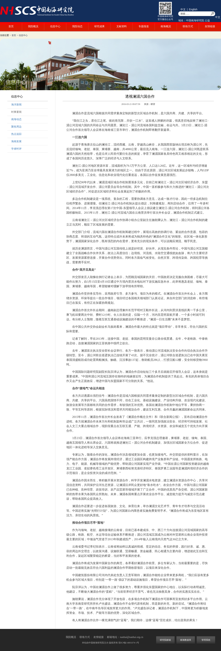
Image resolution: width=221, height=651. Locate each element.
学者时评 (16, 148)
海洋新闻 (16, 104)
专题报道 (143, 26)
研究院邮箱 (165, 640)
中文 (183, 9)
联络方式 (188, 26)
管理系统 (205, 640)
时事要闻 (16, 112)
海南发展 (16, 141)
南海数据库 (185, 640)
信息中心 (55, 26)
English (193, 9)
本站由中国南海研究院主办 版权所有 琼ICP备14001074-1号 (110, 642)
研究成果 (99, 26)
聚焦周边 (16, 126)
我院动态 (77, 26)
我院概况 (33, 26)
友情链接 (210, 26)
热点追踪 (16, 134)
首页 (11, 26)
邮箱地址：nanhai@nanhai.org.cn (125, 637)
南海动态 (16, 119)
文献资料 (121, 26)
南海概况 (166, 26)
